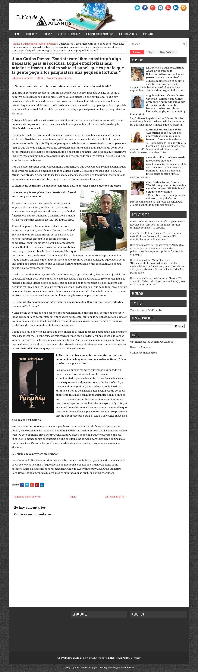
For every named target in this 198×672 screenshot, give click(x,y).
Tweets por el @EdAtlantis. (146, 310)
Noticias (32, 33)
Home (17, 34)
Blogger (136, 657)
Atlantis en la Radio (70, 33)
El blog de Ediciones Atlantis (97, 657)
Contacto (148, 34)
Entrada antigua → (116, 496)
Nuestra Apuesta (140, 347)
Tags (150, 52)
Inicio (73, 496)
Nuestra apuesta (128, 34)
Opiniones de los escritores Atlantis (151, 341)
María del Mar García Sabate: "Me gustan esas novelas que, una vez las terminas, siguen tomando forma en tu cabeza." (164, 134)
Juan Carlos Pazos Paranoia (39, 43)
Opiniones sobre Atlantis (100, 33)
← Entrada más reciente (26, 496)
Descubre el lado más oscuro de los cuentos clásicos (165, 159)
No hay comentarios (59, 78)
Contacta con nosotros (143, 352)
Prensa (48, 33)
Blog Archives (167, 52)
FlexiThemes (81, 667)
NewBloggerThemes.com (121, 667)
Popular (137, 52)
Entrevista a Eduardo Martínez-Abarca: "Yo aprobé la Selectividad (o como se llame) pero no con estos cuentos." (165, 72)
